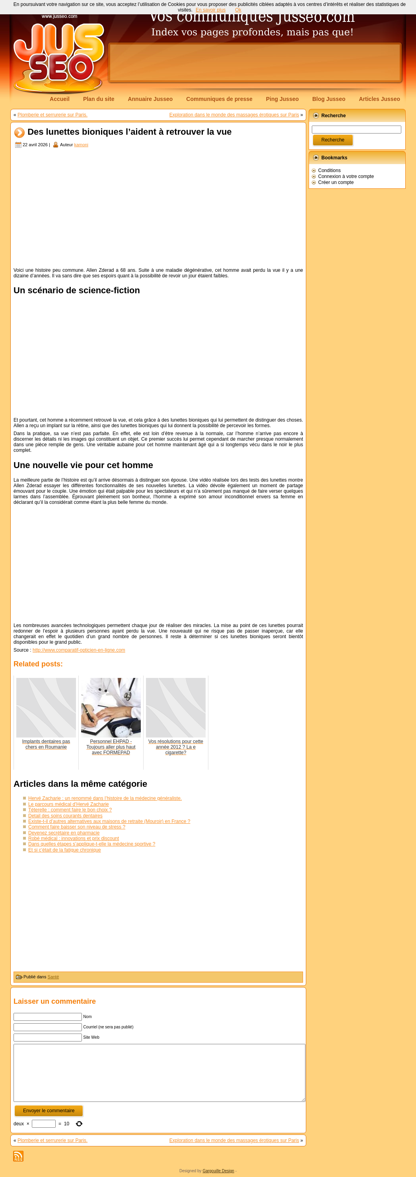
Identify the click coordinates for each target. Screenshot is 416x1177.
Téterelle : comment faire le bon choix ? (70, 810)
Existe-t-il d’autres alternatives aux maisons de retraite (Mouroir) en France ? (109, 821)
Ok (238, 10)
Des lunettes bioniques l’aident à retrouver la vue (129, 132)
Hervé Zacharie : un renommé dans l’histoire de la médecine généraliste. (105, 798)
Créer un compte (336, 182)
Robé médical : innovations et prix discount (73, 838)
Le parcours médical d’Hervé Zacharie (68, 804)
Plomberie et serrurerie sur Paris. (52, 115)
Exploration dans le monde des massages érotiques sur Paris (234, 115)
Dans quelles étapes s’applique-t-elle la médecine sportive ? (92, 844)
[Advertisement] (255, 62)
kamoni (81, 144)
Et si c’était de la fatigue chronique (64, 850)
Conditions (329, 170)
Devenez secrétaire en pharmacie (63, 833)
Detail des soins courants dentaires (65, 816)
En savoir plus (210, 10)
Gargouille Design (218, 1171)
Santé (53, 976)
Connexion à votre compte (346, 176)
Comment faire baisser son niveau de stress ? (76, 827)
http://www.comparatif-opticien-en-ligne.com (79, 650)
